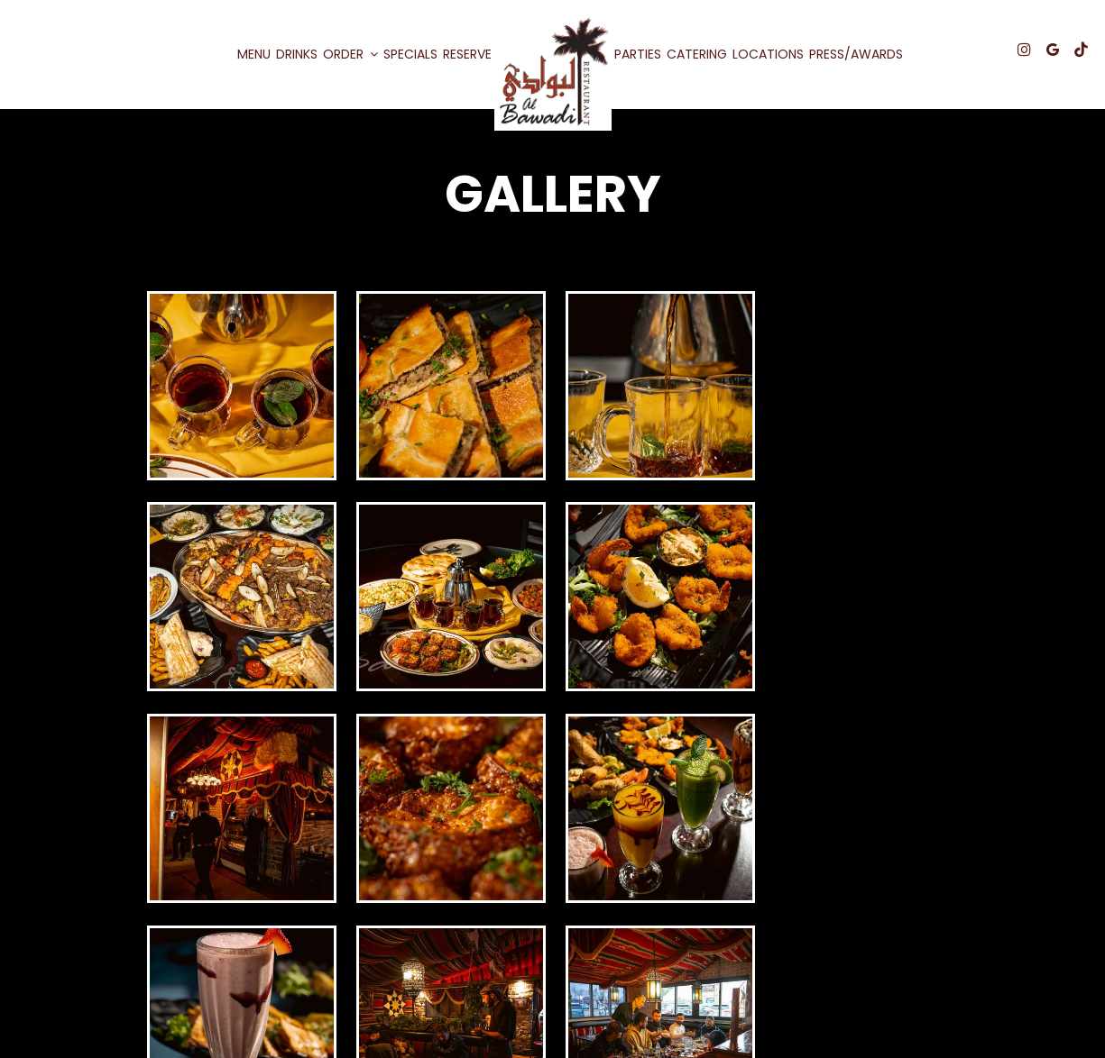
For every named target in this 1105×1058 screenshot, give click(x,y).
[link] (553, 72)
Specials (410, 54)
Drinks (297, 54)
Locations (768, 54)
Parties (637, 54)
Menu (254, 54)
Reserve (467, 54)
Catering (697, 54)
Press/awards (856, 54)
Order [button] (350, 54)
